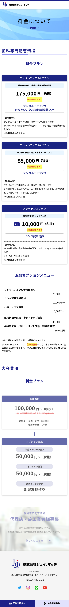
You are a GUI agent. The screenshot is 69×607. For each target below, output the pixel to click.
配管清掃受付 (17, 603)
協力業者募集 (52, 603)
